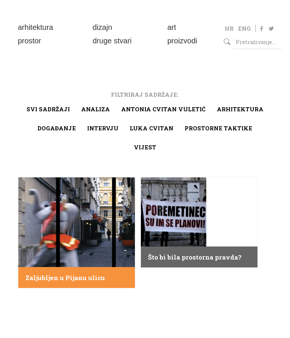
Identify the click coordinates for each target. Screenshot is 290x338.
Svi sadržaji (48, 109)
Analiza (95, 109)
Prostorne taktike (218, 128)
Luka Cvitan (151, 128)
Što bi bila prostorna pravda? (194, 257)
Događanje (56, 128)
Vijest (145, 147)
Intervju (102, 128)
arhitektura (240, 109)
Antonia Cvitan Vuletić (163, 109)
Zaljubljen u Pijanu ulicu (65, 278)
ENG (244, 28)
